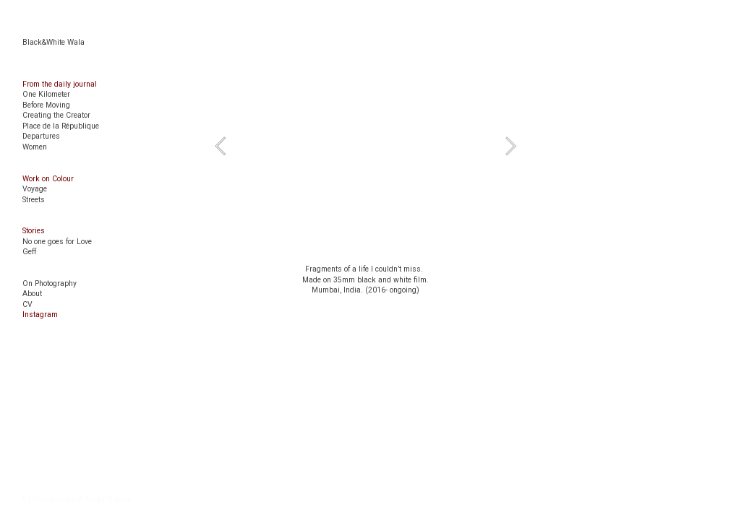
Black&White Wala (53, 42)
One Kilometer (46, 94)
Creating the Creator (56, 115)
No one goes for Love (57, 241)
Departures (41, 136)
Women (34, 147)
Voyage (34, 189)
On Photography (49, 283)
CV (27, 304)
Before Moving (46, 105)
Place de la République (60, 126)
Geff (29, 251)
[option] (365, 146)
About (32, 293)
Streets (33, 199)
